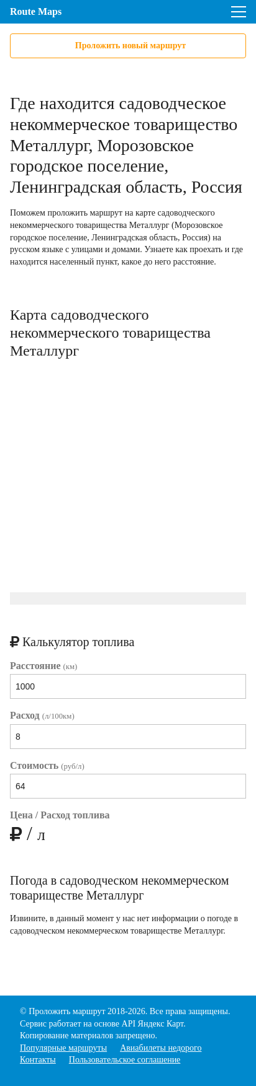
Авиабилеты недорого (160, 1048)
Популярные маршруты (63, 1048)
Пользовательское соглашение (125, 1059)
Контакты (38, 1059)
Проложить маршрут (67, 1011)
